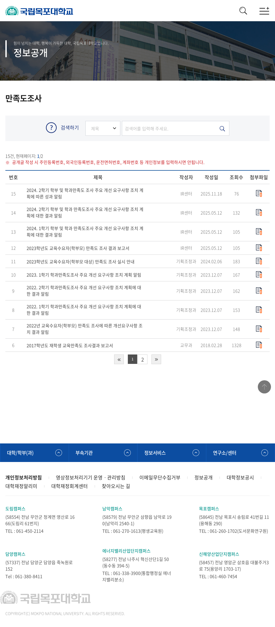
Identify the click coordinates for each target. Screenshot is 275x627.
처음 (119, 359)
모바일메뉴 (264, 11)
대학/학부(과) (21, 453)
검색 (243, 11)
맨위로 (264, 387)
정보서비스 (155, 453)
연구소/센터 (225, 453)
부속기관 (85, 453)
